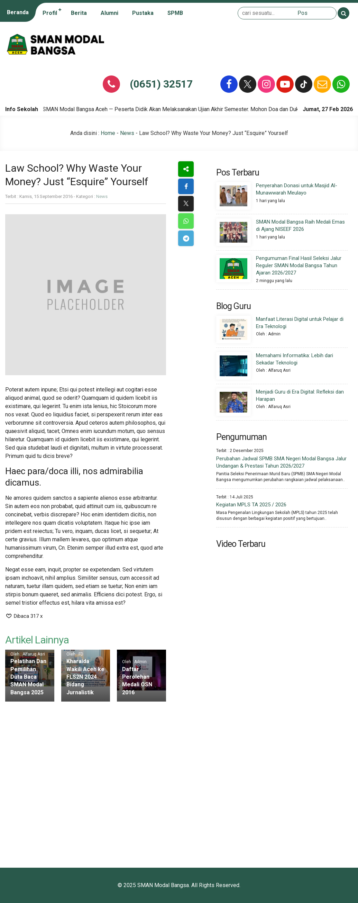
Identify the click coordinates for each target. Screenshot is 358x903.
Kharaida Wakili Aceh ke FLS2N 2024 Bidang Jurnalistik (85, 677)
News (127, 133)
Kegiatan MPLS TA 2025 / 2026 (251, 505)
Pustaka (143, 13)
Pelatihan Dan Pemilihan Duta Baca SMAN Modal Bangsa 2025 (28, 677)
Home (108, 133)
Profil (50, 13)
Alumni (109, 13)
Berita (79, 13)
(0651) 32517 (161, 84)
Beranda (18, 12)
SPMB (175, 13)
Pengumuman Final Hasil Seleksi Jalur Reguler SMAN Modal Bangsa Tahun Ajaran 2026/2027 (298, 265)
